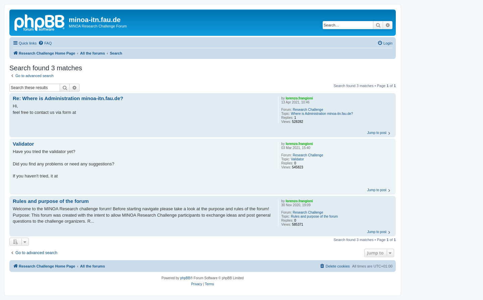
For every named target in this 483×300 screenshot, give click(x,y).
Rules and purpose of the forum (314, 216)
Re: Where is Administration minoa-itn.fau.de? (68, 98)
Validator (297, 159)
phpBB (185, 278)
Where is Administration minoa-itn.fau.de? (322, 114)
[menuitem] (45, 43)
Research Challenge (308, 109)
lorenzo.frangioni (299, 98)
